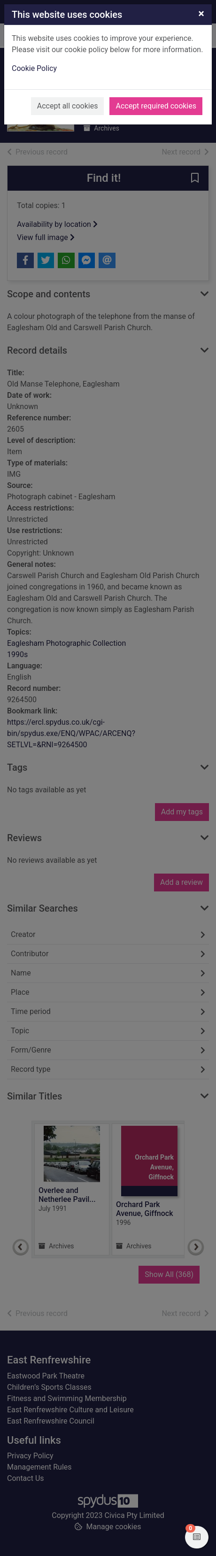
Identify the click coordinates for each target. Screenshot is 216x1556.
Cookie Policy (34, 68)
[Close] (201, 13)
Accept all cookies (67, 105)
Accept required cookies (156, 105)
